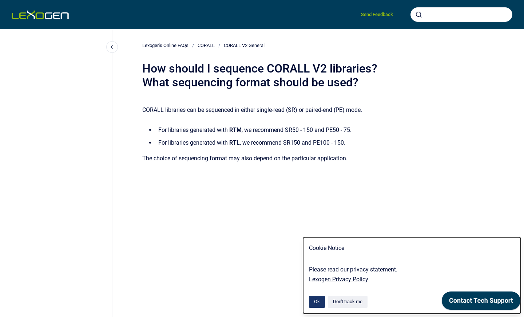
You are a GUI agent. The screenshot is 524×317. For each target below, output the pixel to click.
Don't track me (347, 301)
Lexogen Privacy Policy (338, 279)
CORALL (206, 45)
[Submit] (419, 14)
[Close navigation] (112, 47)
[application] (481, 302)
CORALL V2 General (244, 45)
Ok (317, 301)
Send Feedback (377, 14)
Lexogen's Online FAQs (165, 45)
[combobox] (461, 14)
